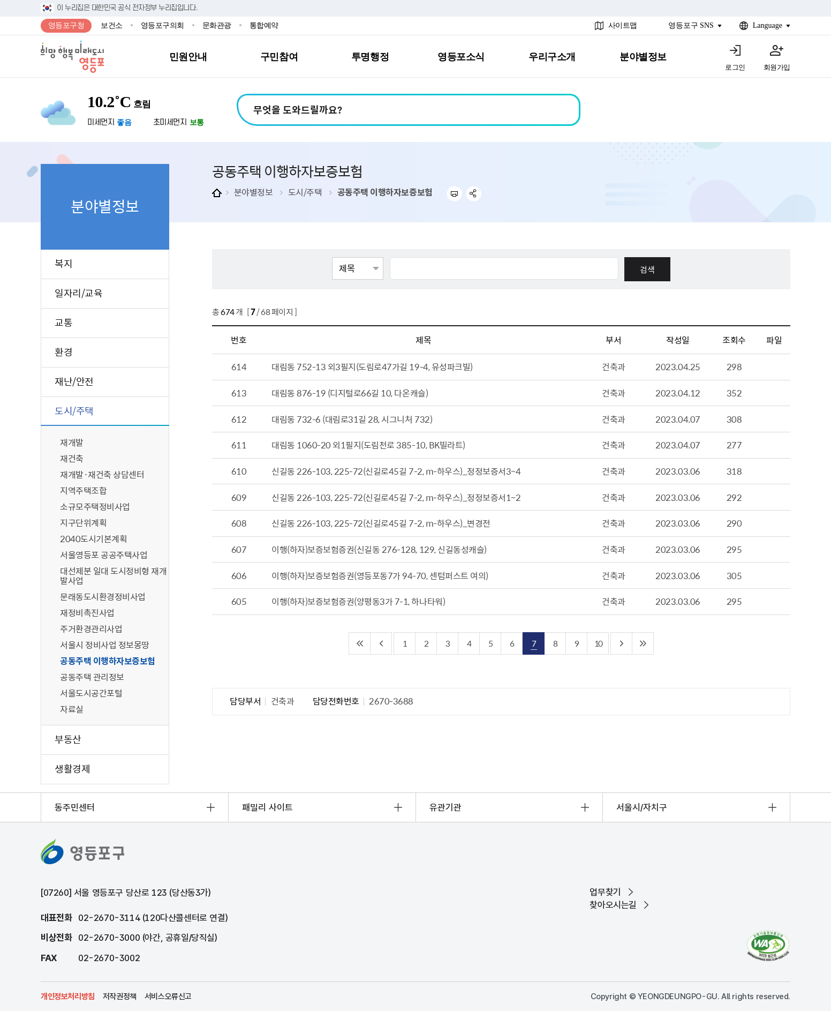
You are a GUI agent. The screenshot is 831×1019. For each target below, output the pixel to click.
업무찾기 (605, 892)
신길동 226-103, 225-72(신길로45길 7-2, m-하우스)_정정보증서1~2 (395, 497)
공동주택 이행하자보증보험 (385, 192)
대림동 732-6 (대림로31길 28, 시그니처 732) (351, 419)
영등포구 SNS (691, 25)
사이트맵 (622, 25)
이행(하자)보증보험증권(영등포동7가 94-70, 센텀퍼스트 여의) (379, 575)
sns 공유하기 (474, 193)
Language (767, 25)
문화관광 (216, 25)
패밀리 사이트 (267, 807)
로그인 (735, 67)
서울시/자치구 (641, 807)
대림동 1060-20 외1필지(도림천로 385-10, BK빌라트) (368, 444)
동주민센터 (75, 807)
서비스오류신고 (168, 996)
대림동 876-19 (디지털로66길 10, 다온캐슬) (349, 392)
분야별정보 (253, 192)
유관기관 (445, 807)
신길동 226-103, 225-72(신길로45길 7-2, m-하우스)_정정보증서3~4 (395, 470)
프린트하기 (454, 193)
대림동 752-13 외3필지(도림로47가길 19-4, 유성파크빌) (372, 366)
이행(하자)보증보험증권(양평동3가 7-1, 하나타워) (358, 601)
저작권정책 (120, 996)
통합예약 (264, 25)
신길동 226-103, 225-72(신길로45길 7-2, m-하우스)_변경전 (380, 522)
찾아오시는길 (613, 905)
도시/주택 (305, 192)
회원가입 (777, 67)
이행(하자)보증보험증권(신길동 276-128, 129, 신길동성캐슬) (379, 549)
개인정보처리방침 (68, 996)
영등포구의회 (162, 25)
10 (598, 643)
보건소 (112, 25)
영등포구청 (66, 25)
